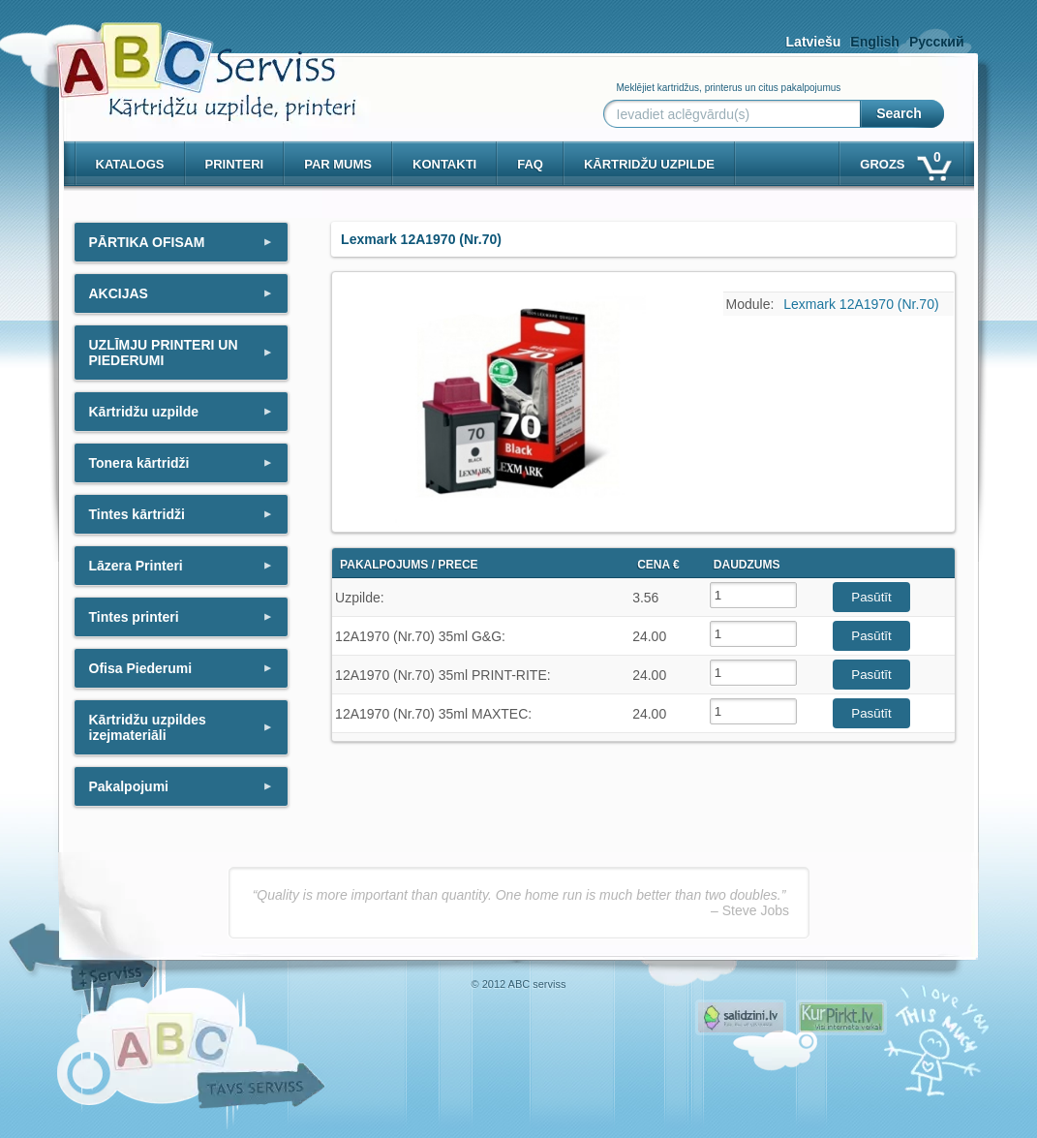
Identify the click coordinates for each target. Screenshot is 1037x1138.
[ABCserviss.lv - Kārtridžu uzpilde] (188, 58)
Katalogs (130, 164)
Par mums (338, 164)
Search (899, 113)
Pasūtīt (871, 597)
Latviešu (813, 41)
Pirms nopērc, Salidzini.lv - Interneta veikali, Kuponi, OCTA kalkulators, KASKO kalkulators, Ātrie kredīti (740, 1017)
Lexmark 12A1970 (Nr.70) (860, 304)
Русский (936, 41)
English (875, 41)
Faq (530, 164)
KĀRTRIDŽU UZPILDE (649, 164)
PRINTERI (234, 164)
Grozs (904, 160)
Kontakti (444, 164)
